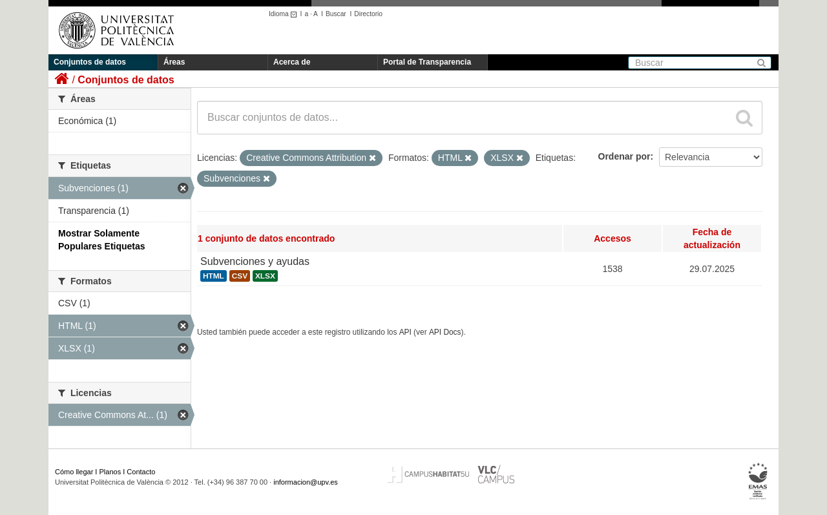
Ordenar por (624, 156)
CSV (239, 275)
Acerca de (291, 62)
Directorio (368, 13)
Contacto (141, 472)
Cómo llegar (74, 472)
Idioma (284, 13)
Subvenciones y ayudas (254, 261)
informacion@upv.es (305, 482)
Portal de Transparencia (427, 62)
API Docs (445, 332)
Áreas (174, 62)
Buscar (336, 13)
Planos (110, 472)
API (405, 332)
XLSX (265, 275)
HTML (213, 275)
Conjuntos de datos (90, 62)
